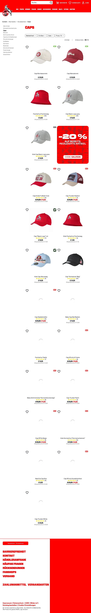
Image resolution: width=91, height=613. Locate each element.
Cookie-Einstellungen (27, 605)
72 (88, 40)
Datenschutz (18, 603)
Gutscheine (6, 54)
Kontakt (8, 555)
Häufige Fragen (13, 564)
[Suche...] (42, 2)
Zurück (4, 21)
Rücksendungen (14, 568)
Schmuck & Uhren (8, 35)
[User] (85, 2)
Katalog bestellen (10, 605)
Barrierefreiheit (14, 551)
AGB (27, 603)
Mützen (5, 32)
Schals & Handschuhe (10, 28)
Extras (66, 9)
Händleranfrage (14, 560)
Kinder (39, 9)
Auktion (72, 9)
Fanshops (9, 572)
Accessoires (47, 9)
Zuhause (54, 9)
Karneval (6, 43)
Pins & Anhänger (8, 39)
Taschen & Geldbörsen (10, 37)
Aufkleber (6, 41)
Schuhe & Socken (8, 48)
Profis (22, 9)
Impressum (7, 603)
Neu (17, 9)
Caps (4, 30)
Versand (9, 576)
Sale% (61, 9)
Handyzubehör (7, 52)
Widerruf (33, 603)
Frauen (33, 9)
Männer (27, 9)
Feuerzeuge (6, 50)
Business (5, 46)
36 (85, 40)
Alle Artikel (6, 26)
